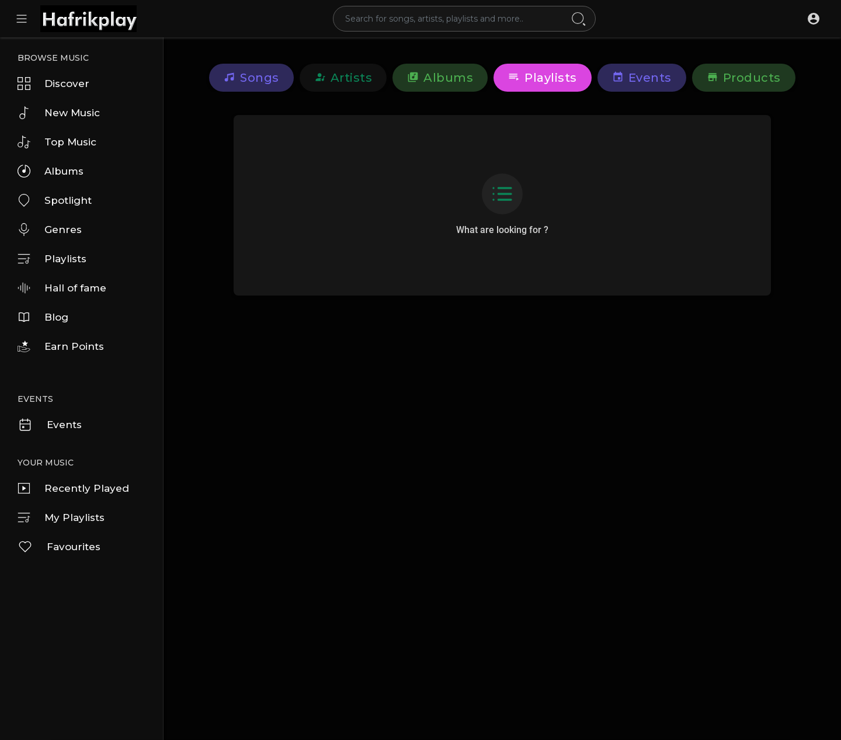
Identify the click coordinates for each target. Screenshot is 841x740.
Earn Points (61, 346)
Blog (43, 317)
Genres (50, 229)
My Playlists (61, 517)
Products (744, 78)
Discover (53, 83)
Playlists (52, 258)
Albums (51, 171)
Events (50, 424)
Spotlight (55, 200)
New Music (59, 112)
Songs (251, 78)
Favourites (59, 546)
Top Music (57, 142)
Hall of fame (62, 288)
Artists (343, 78)
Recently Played (73, 488)
